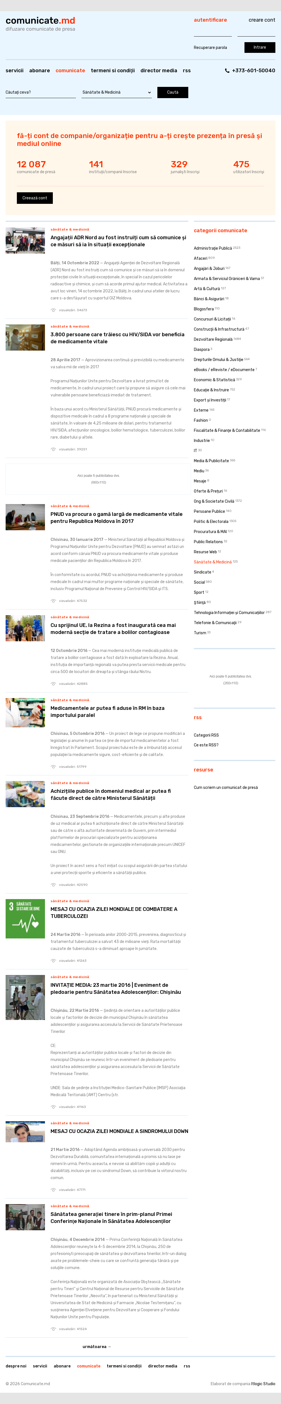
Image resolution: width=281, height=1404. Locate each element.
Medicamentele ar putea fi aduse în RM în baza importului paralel (108, 711)
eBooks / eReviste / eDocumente (224, 369)
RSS (187, 70)
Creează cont (34, 198)
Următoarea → (97, 1346)
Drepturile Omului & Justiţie (218, 359)
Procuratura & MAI (210, 531)
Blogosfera (204, 309)
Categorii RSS (206, 735)
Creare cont (262, 20)
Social (199, 582)
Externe (201, 410)
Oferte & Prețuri (208, 491)
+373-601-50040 (253, 70)
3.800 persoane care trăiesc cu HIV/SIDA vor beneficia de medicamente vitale (118, 338)
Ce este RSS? (206, 745)
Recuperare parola (210, 47)
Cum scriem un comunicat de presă (226, 787)
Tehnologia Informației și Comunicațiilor (229, 612)
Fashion (201, 420)
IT (195, 450)
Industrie (202, 440)
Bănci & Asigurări (209, 299)
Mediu (199, 471)
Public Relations (208, 542)
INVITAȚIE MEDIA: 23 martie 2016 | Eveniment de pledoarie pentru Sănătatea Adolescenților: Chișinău (116, 988)
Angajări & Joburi (209, 268)
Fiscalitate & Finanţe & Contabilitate (227, 430)
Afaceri (200, 258)
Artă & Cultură (207, 288)
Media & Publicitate (211, 461)
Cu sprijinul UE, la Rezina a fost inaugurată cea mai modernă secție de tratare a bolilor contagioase (113, 628)
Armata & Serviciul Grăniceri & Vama (227, 278)
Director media (158, 70)
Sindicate (202, 572)
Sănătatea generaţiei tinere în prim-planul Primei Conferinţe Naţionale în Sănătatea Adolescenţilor (111, 1217)
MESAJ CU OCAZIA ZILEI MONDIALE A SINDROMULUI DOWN (119, 1131)
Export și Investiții (210, 400)
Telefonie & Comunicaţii (215, 622)
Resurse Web (205, 552)
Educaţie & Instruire (211, 390)
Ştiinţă (200, 602)
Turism (200, 633)
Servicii (15, 70)
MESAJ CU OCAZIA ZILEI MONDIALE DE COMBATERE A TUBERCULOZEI (114, 912)
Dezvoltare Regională (213, 339)
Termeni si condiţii (113, 70)
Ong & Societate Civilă (214, 501)
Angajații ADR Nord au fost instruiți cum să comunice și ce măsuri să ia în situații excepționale (118, 241)
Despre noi (16, 1366)
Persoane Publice (209, 511)
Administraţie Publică (213, 248)
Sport (199, 592)
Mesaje (200, 481)
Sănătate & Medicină (70, 229)
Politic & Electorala (211, 521)
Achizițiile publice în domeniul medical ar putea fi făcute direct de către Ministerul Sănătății (111, 794)
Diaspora (202, 349)
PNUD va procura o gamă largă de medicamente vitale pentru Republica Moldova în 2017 (117, 517)
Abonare (39, 70)
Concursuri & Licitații (212, 319)
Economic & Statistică (214, 380)
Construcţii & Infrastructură (219, 329)
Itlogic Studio (263, 1384)
